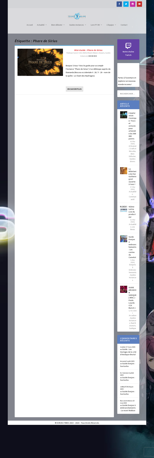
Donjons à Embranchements (132, 299)
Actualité (40, 56)
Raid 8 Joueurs (132, 355)
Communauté (132, 228)
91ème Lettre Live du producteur (132, 242)
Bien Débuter (132, 186)
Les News (132, 259)
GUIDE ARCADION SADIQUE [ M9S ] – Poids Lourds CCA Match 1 (132, 328)
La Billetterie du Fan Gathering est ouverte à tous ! (132, 208)
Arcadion (132, 346)
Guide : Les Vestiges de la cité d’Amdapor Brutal (128, 383)
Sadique (132, 359)
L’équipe (110, 56)
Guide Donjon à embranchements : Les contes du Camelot (132, 278)
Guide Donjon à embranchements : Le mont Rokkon (128, 439)
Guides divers (133, 191)
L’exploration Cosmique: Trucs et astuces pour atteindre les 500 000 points (132, 157)
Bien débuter (56, 56)
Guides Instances (76, 56)
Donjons (102, 84)
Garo (75, 84)
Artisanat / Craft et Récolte (132, 179)
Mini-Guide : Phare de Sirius (88, 81)
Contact (124, 56)
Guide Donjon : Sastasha (127, 395)
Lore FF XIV (95, 56)
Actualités (132, 223)
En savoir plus (74, 120)
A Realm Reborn (92, 84)
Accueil (30, 56)
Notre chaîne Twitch (128, 82)
